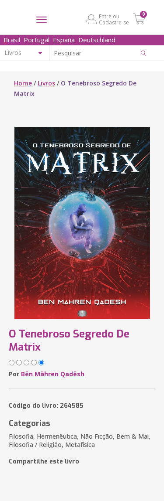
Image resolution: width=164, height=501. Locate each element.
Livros (46, 83)
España (64, 39)
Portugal (36, 39)
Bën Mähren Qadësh (52, 374)
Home (23, 83)
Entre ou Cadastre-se (114, 19)
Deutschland (96, 39)
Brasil (11, 39)
